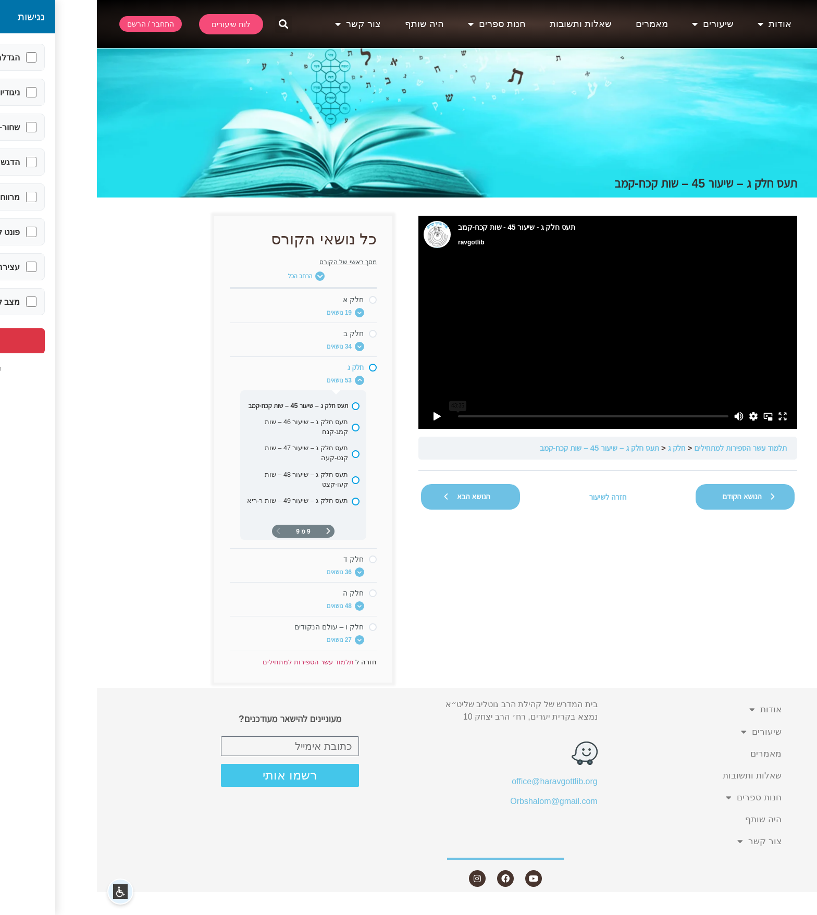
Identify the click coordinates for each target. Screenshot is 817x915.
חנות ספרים (400, 24)
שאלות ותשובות (484, 24)
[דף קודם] (231, 531)
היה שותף (327, 24)
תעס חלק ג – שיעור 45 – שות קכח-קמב (502, 447)
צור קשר (261, 24)
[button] (186, 24)
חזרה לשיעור (511, 496)
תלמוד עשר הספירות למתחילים (644, 447)
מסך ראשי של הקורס (251, 262)
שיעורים (616, 24)
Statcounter (795, 908)
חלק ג (580, 447)
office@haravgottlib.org (457, 781)
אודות (678, 24)
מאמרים (555, 24)
